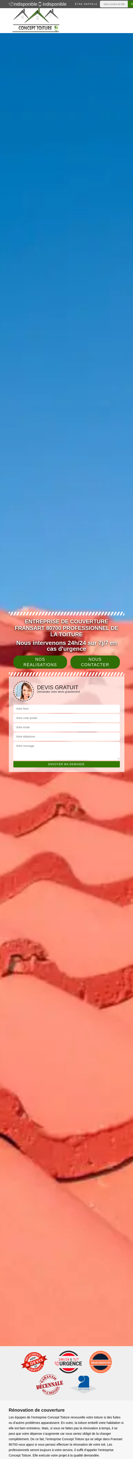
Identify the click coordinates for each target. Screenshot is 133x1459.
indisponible (21, 4)
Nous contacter (95, 662)
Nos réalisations (40, 662)
